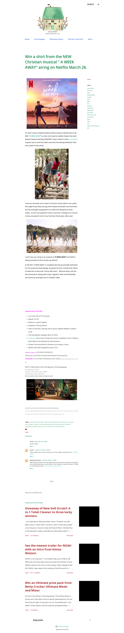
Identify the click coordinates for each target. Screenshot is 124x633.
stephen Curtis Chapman (93, 126)
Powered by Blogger (62, 626)
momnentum (90, 117)
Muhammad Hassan (35, 460)
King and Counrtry (91, 115)
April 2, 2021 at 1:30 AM (40, 441)
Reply (31, 446)
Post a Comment (35, 573)
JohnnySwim (90, 110)
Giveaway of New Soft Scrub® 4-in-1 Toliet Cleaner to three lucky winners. (48, 512)
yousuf (32, 450)
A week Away (90, 88)
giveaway (89, 106)
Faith (88, 99)
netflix (88, 121)
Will (88, 128)
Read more (70, 535)
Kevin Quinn (90, 112)
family (88, 101)
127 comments (34, 535)
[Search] (90, 4)
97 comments (34, 610)
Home (27, 39)
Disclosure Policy (56, 39)
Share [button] (89, 79)
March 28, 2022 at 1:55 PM (49, 460)
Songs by (31, 338)
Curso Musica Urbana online (52, 466)
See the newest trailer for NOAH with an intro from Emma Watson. (48, 549)
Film (88, 103)
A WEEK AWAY (35, 136)
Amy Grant (89, 90)
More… (90, 39)
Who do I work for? (75, 39)
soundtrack (73, 139)
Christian (89, 97)
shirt (88, 123)
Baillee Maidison (91, 95)
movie (88, 119)
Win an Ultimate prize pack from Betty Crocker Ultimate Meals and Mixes (48, 586)
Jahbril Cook (90, 108)
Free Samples (39, 39)
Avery (88, 92)
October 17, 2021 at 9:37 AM (42, 450)
